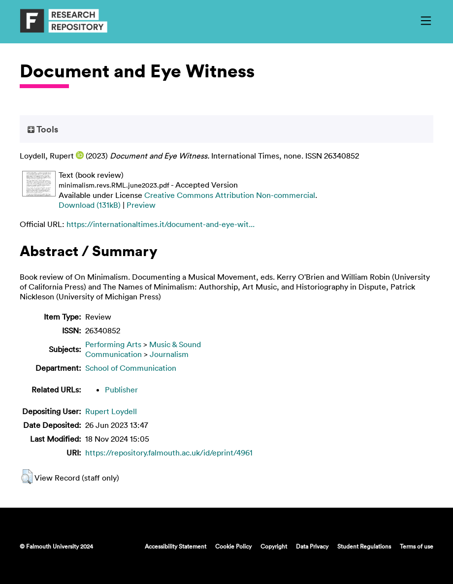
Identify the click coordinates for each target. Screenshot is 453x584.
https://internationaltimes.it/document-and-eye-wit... (160, 224)
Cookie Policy (233, 546)
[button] (26, 476)
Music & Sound (175, 344)
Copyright (273, 546)
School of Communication (130, 368)
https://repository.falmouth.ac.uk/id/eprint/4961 (169, 452)
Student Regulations (364, 546)
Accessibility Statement (175, 546)
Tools (43, 129)
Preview (141, 205)
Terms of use (416, 546)
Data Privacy (312, 546)
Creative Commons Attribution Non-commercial (229, 195)
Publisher (121, 389)
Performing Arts (113, 344)
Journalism (169, 354)
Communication (113, 354)
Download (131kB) (90, 205)
